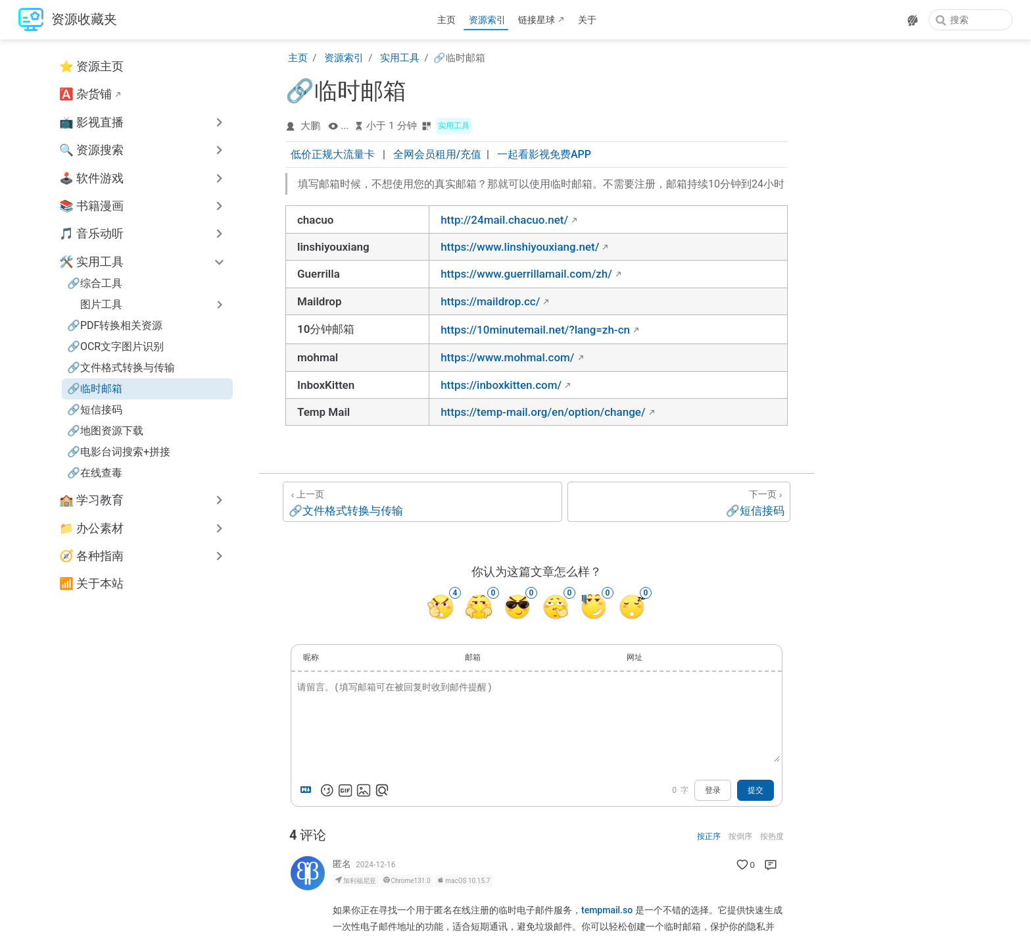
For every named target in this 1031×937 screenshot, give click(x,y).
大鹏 (310, 126)
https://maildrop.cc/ (490, 301)
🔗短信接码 (94, 409)
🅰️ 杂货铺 (85, 94)
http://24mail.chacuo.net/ (504, 219)
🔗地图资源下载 (105, 430)
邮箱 (473, 657)
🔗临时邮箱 (94, 388)
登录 (713, 790)
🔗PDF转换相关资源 (114, 325)
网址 (634, 657)
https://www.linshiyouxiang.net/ (520, 246)
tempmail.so (607, 910)
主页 (446, 19)
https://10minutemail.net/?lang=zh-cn (535, 329)
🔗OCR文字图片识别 (115, 346)
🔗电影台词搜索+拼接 (118, 451)
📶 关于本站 (91, 583)
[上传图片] (364, 790)
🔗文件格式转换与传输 (121, 367)
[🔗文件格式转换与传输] (422, 502)
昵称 (311, 657)
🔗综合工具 (94, 283)
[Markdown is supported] (308, 790)
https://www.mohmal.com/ (507, 357)
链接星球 (536, 19)
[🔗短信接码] (679, 502)
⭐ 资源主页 (91, 66)
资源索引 (487, 19)
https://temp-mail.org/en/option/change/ (543, 411)
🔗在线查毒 (94, 473)
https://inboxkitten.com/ (501, 385)
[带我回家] (67, 20)
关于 (587, 19)
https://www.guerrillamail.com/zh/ (526, 273)
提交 (755, 790)
